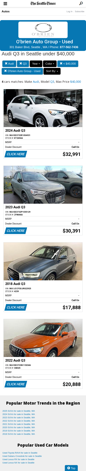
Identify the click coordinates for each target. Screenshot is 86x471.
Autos (6, 11)
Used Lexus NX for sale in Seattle (18, 462)
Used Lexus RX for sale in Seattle (18, 459)
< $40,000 (68, 63)
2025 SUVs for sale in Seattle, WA (18, 411)
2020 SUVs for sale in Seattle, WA (18, 427)
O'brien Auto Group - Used (22, 71)
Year (36, 63)
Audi (9, 63)
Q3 (23, 63)
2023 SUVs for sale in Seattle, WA (18, 417)
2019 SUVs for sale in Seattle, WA (18, 430)
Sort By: (52, 71)
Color (49, 63)
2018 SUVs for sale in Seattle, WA (18, 434)
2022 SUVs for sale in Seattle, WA (18, 421)
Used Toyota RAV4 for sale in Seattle (19, 453)
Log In (69, 11)
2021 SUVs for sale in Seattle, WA (18, 424)
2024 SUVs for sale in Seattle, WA (18, 414)
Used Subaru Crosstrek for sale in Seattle (22, 456)
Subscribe (79, 11)
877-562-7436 (69, 47)
